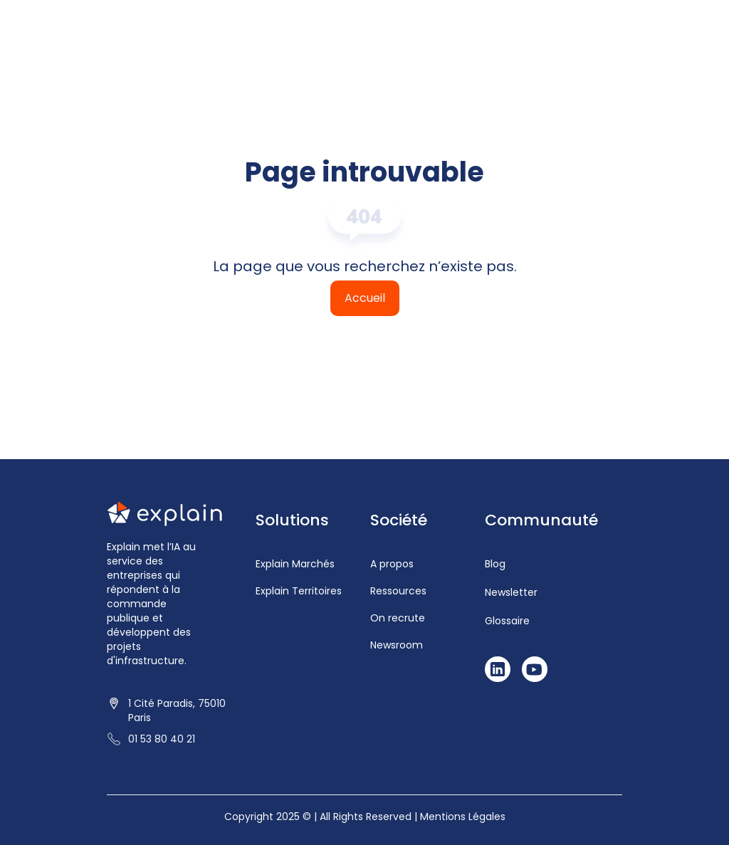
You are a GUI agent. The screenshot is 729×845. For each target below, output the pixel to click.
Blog (495, 564)
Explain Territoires (299, 591)
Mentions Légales (462, 816)
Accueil (365, 298)
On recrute (397, 618)
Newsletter (511, 592)
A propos (392, 564)
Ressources (398, 591)
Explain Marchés (295, 564)
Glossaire (507, 621)
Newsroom (396, 645)
